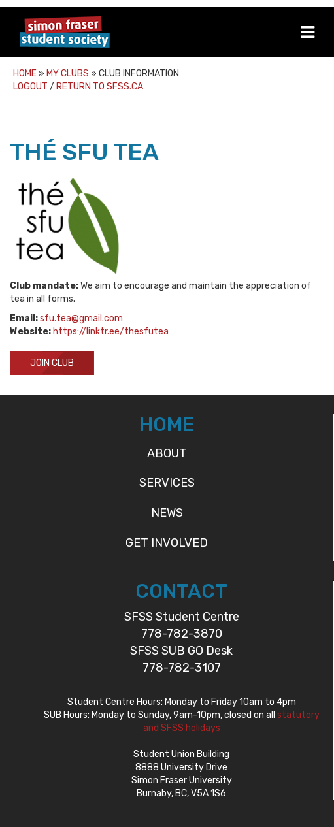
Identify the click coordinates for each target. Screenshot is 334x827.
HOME (166, 424)
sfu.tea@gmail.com (81, 318)
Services (167, 483)
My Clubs (67, 73)
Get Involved (166, 543)
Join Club (52, 362)
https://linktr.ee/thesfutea (111, 331)
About (167, 453)
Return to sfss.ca (99, 86)
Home (25, 73)
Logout (30, 86)
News (167, 513)
